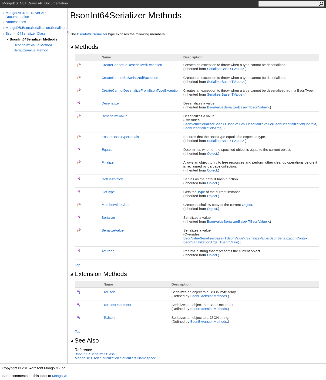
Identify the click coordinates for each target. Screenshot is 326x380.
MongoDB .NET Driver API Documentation (26, 15)
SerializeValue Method (30, 50)
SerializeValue (112, 230)
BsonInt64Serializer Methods (33, 39)
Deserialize (110, 103)
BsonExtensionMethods (208, 296)
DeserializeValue (114, 116)
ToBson (109, 292)
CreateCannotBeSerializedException (129, 78)
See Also (84, 340)
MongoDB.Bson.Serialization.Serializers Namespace (115, 358)
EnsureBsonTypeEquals (120, 137)
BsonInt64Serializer (92, 34)
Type (201, 192)
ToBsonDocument (117, 305)
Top (77, 265)
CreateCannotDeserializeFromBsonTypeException (140, 90)
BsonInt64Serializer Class (26, 33)
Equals (106, 149)
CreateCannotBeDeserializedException (131, 65)
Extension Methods (98, 273)
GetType (108, 192)
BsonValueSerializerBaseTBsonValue (238, 107)
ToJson (109, 317)
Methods (84, 46)
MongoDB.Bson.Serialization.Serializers (36, 28)
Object (212, 153)
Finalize (107, 162)
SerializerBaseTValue (225, 69)
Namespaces (16, 22)
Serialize (108, 217)
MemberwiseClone (115, 205)
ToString (107, 251)
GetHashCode (112, 179)
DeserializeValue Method (32, 45)
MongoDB (59, 376)
